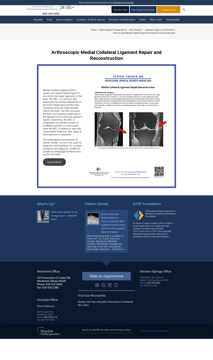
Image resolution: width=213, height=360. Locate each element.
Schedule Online (168, 12)
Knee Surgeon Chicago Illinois (112, 34)
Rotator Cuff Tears (87, 308)
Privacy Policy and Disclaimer (154, 337)
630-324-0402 (51, 16)
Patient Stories (97, 208)
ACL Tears (83, 311)
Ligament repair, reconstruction (159, 34)
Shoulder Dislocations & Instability (115, 308)
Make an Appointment (106, 282)
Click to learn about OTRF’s (145, 235)
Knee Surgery (135, 34)
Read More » (118, 255)
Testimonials (173, 24)
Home (93, 34)
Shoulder (38, 24)
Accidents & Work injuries (90, 24)
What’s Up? (156, 24)
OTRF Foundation (147, 208)
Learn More (54, 166)
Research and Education (122, 24)
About (142, 24)
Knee (50, 24)
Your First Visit (120, 12)
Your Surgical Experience (142, 12)
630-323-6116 (50, 323)
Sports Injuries (64, 24)
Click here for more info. (123, 2)
